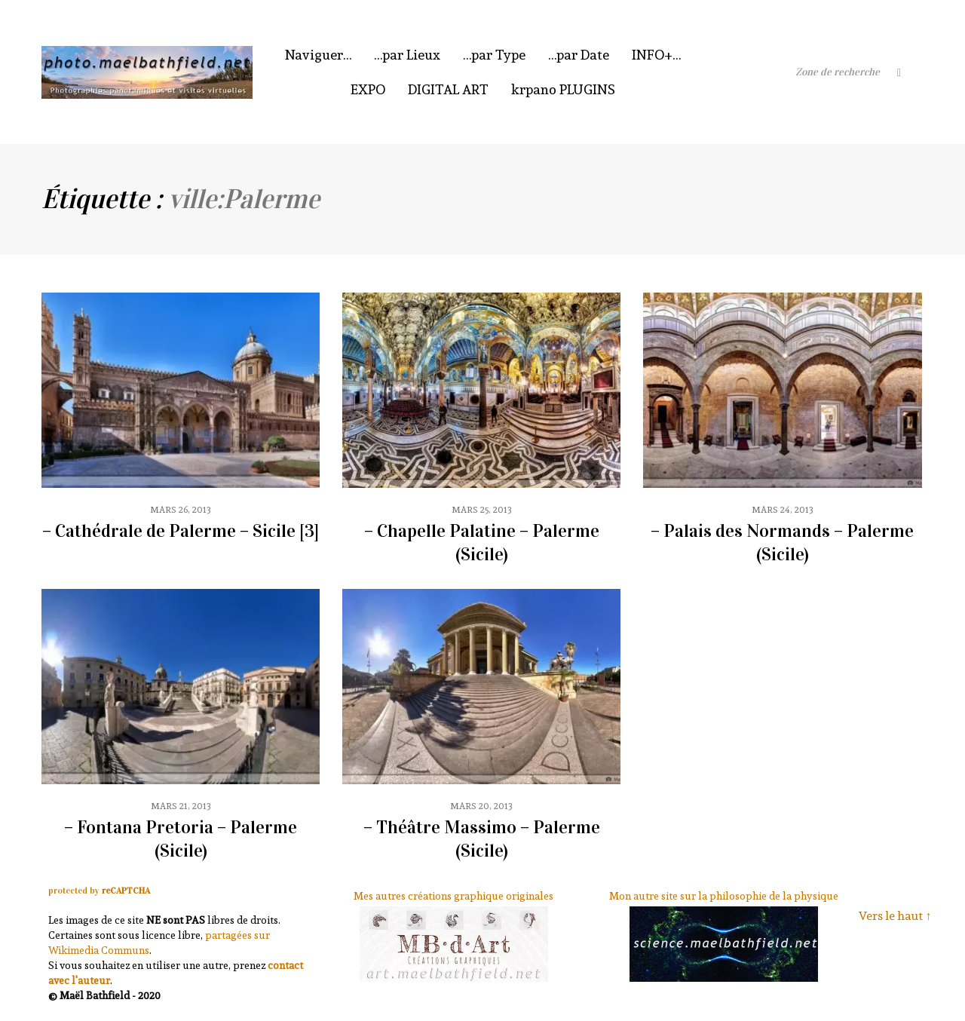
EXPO (368, 89)
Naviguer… (318, 55)
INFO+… (656, 55)
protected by (99, 890)
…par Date (578, 55)
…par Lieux (407, 55)
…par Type (494, 55)
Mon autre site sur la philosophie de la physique (723, 896)
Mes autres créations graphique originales (453, 896)
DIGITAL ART (448, 89)
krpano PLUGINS (563, 89)
